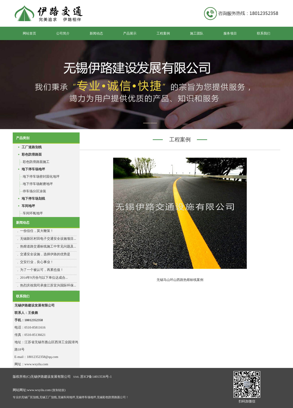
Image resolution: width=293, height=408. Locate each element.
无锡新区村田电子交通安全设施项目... (48, 238)
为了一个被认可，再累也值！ (42, 270)
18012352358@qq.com (42, 357)
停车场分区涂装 (34, 191)
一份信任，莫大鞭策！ (37, 231)
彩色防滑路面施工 (36, 162)
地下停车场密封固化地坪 (41, 176)
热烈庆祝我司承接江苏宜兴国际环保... (48, 285)
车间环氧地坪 (33, 213)
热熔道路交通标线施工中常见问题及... (48, 246)
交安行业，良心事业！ (37, 262)
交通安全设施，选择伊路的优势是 (45, 254)
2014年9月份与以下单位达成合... (44, 277)
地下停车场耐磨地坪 (38, 184)
